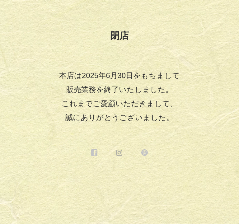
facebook (94, 152)
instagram (119, 152)
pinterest (144, 152)
